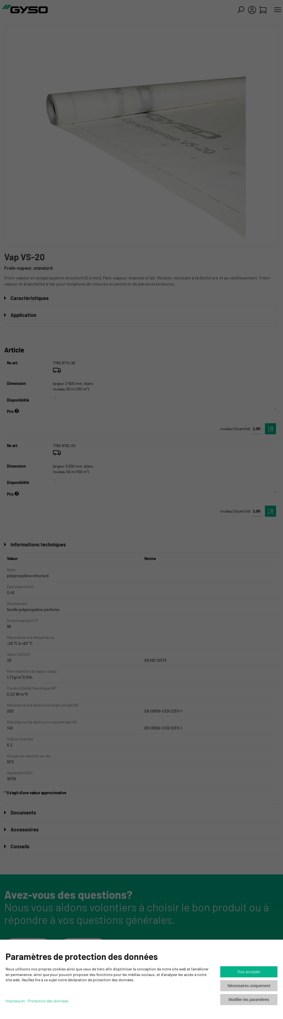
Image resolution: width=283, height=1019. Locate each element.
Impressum (15, 1000)
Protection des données (48, 1000)
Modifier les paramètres (249, 999)
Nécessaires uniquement (248, 985)
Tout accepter (249, 972)
